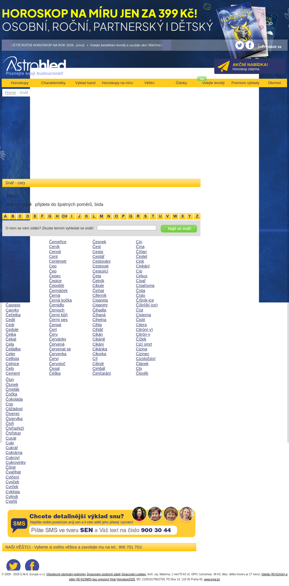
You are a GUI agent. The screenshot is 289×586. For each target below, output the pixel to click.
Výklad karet (85, 83)
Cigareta (100, 300)
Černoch (56, 310)
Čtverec (13, 413)
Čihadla (99, 310)
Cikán (97, 334)
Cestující (100, 271)
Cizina (141, 349)
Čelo (10, 368)
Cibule (98, 285)
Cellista (12, 358)
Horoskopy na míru (117, 83)
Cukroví (13, 457)
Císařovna (145, 285)
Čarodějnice (16, 290)
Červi (54, 358)
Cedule (12, 329)
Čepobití (56, 285)
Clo (139, 368)
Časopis (13, 305)
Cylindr (12, 496)
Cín (139, 242)
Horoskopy (19, 83)
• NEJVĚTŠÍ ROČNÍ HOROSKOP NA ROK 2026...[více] (43, 45)
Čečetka (13, 315)
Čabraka (13, 242)
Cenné (55, 251)
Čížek (141, 339)
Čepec (55, 276)
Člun (10, 379)
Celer (10, 354)
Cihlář (97, 329)
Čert (53, 329)
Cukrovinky (16, 462)
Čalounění (15, 261)
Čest (96, 246)
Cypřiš (11, 501)
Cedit (10, 319)
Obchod (274, 83)
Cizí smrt (144, 344)
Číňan (141, 251)
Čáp (9, 276)
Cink (140, 261)
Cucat (11, 438)
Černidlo (56, 305)
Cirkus (141, 276)
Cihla (97, 324)
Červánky (57, 339)
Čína (140, 246)
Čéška (55, 373)
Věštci (149, 83)
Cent (53, 256)
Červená (56, 344)
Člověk (142, 373)
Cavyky (12, 310)
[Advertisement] (101, 138)
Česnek (99, 242)
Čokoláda (14, 399)
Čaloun (12, 256)
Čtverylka (14, 418)
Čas (9, 300)
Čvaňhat (13, 472)
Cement (13, 373)
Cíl (95, 358)
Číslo (140, 295)
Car (9, 280)
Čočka (11, 394)
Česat (54, 368)
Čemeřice (58, 242)
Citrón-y (143, 334)
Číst (139, 310)
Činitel (141, 256)
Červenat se (60, 349)
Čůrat (11, 467)
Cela (10, 344)
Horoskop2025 (126, 579)
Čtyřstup (13, 433)
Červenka (58, 354)
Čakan (11, 251)
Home (10, 92)
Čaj (9, 246)
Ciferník (99, 295)
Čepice (55, 280)
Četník (98, 280)
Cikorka (99, 354)
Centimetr (58, 261)
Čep (52, 271)
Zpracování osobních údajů (104, 574)
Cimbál (98, 368)
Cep (52, 266)
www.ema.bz (212, 579)
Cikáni (98, 344)
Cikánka (99, 349)
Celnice (12, 363)
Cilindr (98, 363)
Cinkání (143, 266)
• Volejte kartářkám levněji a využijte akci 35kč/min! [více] (129, 45)
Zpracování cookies (134, 574)
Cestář (98, 256)
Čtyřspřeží (15, 428)
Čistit (140, 319)
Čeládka (13, 349)
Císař (140, 280)
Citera (141, 324)
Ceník (54, 246)
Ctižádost (14, 409)
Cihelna (99, 319)
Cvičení (12, 477)
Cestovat (100, 266)
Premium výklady (245, 83)
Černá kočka (60, 300)
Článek (142, 363)
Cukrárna (14, 452)
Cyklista (13, 492)
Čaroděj (13, 285)
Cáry (10, 295)
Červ (53, 334)
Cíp (139, 271)
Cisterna (143, 315)
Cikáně (98, 339)
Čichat (98, 290)
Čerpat (55, 324)
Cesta (97, 251)
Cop (9, 404)
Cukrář (12, 447)
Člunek (12, 384)
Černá (54, 295)
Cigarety (100, 305)
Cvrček (12, 486)
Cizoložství (146, 358)
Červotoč (57, 363)
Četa (96, 276)
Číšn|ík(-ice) (147, 305)
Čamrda (13, 271)
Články (181, 83)
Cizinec (142, 354)
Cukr (10, 443)
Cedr (10, 324)
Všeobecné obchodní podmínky (66, 574)
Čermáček (58, 290)
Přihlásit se (271, 47)
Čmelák (12, 389)
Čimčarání (101, 373)
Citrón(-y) (144, 329)
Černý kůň (58, 315)
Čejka (11, 334)
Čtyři (10, 423)
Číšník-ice (145, 300)
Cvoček (12, 482)
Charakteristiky (53, 83)
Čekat (11, 339)
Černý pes (58, 319)
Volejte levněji (213, 83)
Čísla (140, 290)
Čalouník (14, 266)
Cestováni (101, 261)
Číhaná (98, 315)
